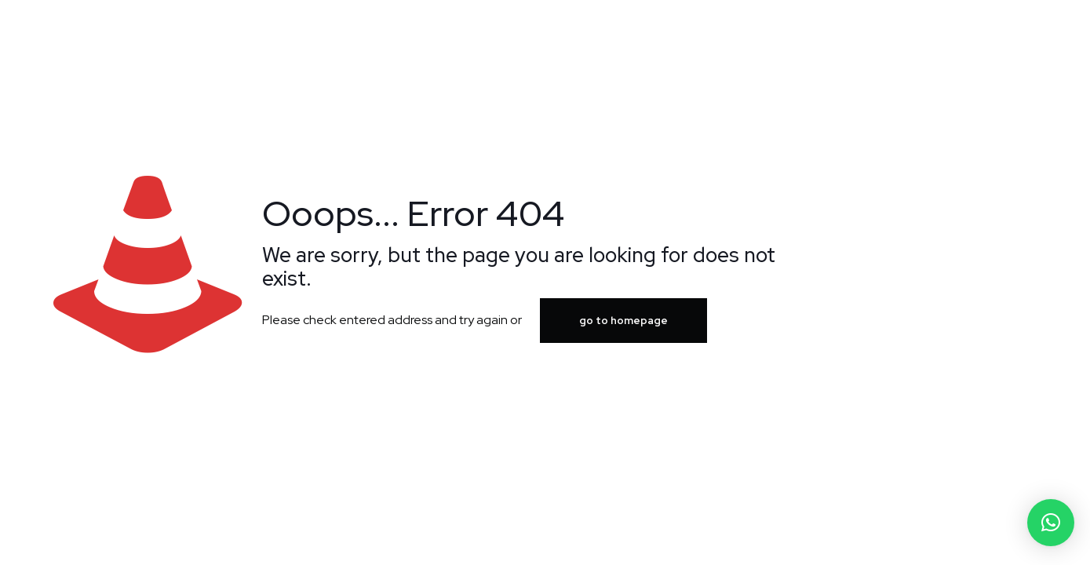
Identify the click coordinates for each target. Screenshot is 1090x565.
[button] (1050, 522)
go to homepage (623, 320)
